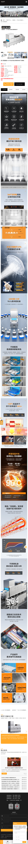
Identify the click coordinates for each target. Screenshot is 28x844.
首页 (4, 20)
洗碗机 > (14, 20)
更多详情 (4, 773)
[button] (2, 732)
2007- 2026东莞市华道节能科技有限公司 (11, 834)
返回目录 (14, 710)
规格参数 (10, 89)
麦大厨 (6, 837)
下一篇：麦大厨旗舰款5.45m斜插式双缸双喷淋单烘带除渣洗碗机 (22, 710)
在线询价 (23, 89)
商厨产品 (8, 20)
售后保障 (17, 89)
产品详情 (4, 89)
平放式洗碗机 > (20, 20)
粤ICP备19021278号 (8, 836)
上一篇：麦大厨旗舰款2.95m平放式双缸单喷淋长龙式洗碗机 (6, 710)
